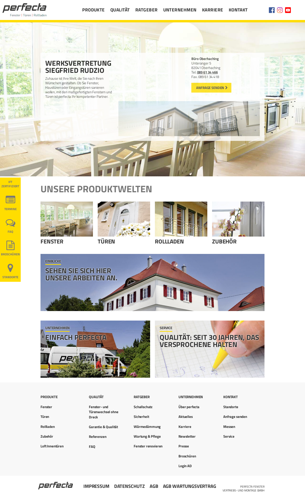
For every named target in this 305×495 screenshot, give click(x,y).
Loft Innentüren (52, 446)
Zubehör (224, 241)
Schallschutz (143, 407)
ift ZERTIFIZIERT (10, 184)
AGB (154, 486)
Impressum (96, 486)
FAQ (10, 231)
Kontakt (238, 9)
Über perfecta (188, 407)
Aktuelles (185, 416)
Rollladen (169, 241)
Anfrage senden (210, 87)
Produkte (93, 9)
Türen (106, 241)
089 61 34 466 (207, 72)
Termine (10, 209)
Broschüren (10, 254)
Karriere (212, 9)
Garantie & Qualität (103, 427)
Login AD (185, 466)
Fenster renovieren (148, 446)
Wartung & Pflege (147, 436)
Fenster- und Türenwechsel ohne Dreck (103, 412)
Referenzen (98, 436)
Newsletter (187, 436)
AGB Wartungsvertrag (189, 486)
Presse (183, 446)
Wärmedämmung (147, 426)
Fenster (52, 241)
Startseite (56, 483)
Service (228, 436)
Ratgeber (146, 9)
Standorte (10, 277)
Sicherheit (141, 416)
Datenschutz (129, 486)
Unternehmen (180, 9)
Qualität (120, 9)
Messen (229, 426)
